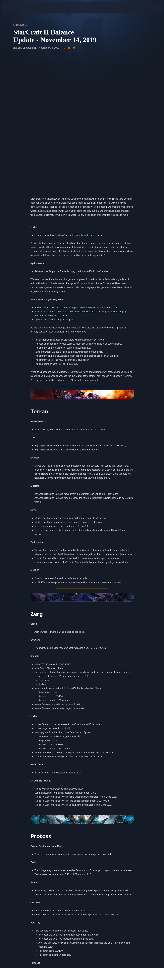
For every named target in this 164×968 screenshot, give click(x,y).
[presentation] (10, 7)
